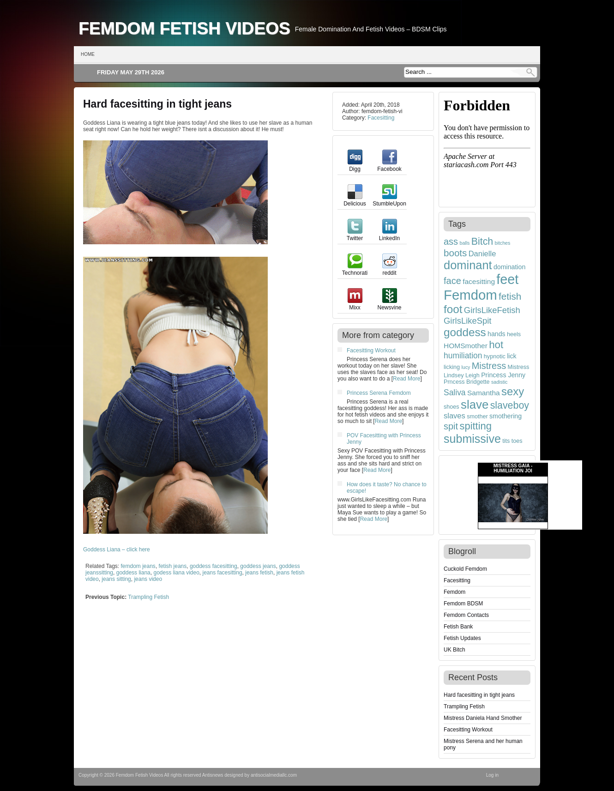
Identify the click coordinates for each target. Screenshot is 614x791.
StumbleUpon (389, 200)
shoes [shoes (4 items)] (451, 407)
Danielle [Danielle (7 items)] (482, 253)
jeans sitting (116, 579)
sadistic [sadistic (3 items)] (499, 382)
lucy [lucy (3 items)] (465, 367)
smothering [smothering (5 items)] (505, 416)
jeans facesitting (222, 572)
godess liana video (176, 572)
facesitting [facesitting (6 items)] (479, 281)
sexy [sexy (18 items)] (512, 391)
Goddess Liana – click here (116, 549)
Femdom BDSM (463, 603)
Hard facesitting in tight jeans (157, 104)
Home (88, 54)
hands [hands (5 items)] (497, 334)
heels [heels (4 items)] (514, 334)
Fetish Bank (458, 626)
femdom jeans (138, 566)
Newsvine (389, 304)
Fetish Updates (462, 638)
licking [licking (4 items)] (452, 367)
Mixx (355, 304)
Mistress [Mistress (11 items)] (489, 366)
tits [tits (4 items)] (506, 441)
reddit (389, 269)
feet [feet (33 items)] (507, 279)
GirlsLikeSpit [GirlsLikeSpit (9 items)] (468, 321)
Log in (492, 775)
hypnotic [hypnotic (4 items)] (495, 356)
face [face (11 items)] (452, 281)
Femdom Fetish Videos (184, 28)
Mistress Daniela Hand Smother (483, 718)
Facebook (389, 165)
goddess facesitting (213, 566)
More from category (378, 335)
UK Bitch (454, 649)
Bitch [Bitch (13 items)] (482, 241)
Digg (355, 165)
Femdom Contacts (466, 615)
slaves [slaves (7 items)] (454, 415)
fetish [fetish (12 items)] (510, 296)
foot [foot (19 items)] (453, 309)
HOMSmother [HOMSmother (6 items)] (466, 346)
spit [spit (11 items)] (451, 426)
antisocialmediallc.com (274, 775)
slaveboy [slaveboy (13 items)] (509, 405)
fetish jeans (173, 566)
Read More (406, 378)
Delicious (354, 200)
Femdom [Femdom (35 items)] (470, 294)
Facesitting (380, 118)
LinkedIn (389, 235)
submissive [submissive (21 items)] (472, 438)
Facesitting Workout (371, 350)
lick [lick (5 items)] (511, 356)
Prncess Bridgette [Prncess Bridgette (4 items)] (467, 382)
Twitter (355, 235)
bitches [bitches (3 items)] (503, 243)
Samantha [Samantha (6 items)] (483, 393)
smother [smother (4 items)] (477, 416)
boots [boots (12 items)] (455, 253)
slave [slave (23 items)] (474, 404)
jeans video (148, 579)
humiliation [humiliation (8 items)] (463, 355)
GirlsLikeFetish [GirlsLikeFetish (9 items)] (492, 310)
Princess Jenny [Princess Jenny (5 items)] (503, 375)
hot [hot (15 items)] (496, 344)
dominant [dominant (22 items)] (468, 265)
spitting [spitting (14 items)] (475, 426)
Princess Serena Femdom (379, 393)
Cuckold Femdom (465, 569)
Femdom (454, 592)
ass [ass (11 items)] (451, 241)
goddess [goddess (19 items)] (465, 332)
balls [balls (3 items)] (464, 243)
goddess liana (133, 572)
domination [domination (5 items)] (509, 267)
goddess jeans (258, 566)
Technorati (354, 269)
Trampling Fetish (148, 597)
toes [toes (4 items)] (517, 441)
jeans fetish (259, 572)
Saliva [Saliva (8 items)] (455, 392)
